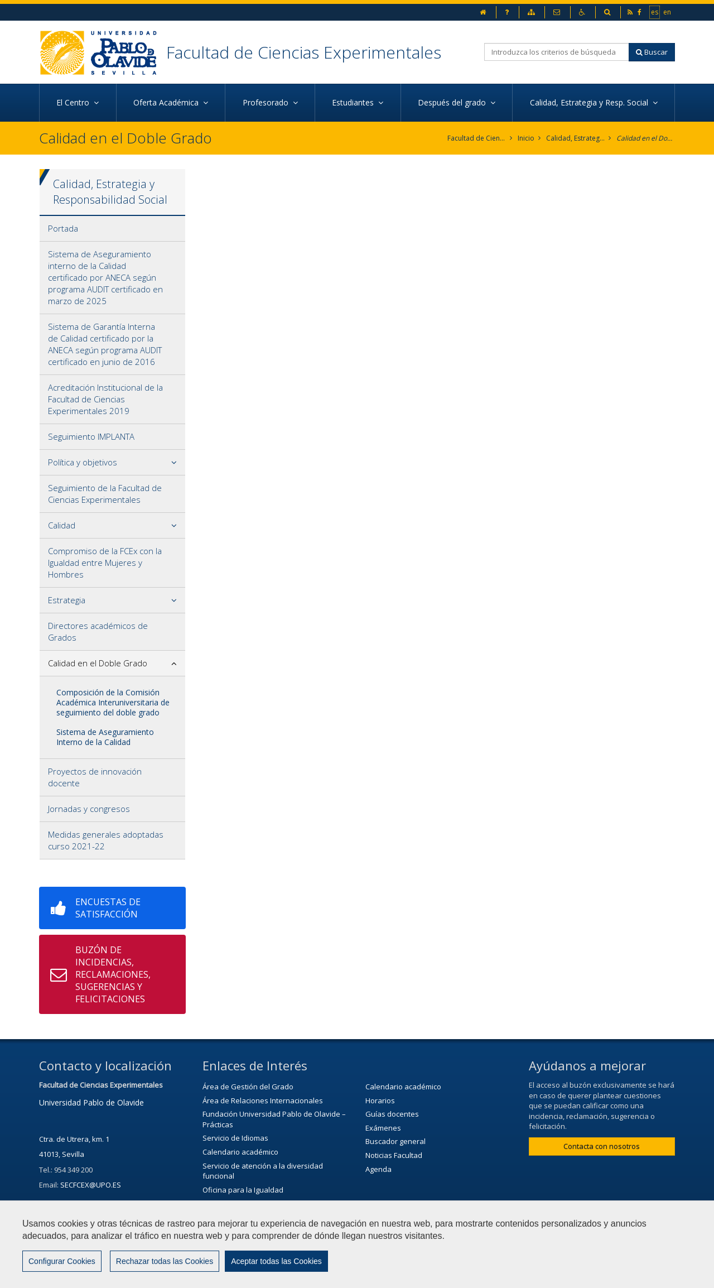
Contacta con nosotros (601, 1146)
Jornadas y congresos (89, 808)
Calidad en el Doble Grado (645, 138)
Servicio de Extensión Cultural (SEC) (261, 1217)
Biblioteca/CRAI (227, 1203)
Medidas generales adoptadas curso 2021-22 (105, 840)
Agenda (378, 1169)
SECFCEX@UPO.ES (90, 1185)
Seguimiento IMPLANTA (91, 436)
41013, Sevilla (61, 1154)
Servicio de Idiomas (235, 1138)
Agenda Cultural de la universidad (259, 1230)
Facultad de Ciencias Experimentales (303, 52)
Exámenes (383, 1128)
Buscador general (395, 1141)
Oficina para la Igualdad (242, 1190)
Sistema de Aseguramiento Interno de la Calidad (105, 737)
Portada (63, 228)
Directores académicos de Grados (98, 631)
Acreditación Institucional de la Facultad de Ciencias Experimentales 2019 (105, 399)
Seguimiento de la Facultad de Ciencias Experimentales (105, 493)
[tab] (112, 229)
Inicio (526, 138)
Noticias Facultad (393, 1155)
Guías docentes (392, 1114)
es (655, 12)
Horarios (380, 1100)
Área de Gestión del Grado (247, 1087)
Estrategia (66, 599)
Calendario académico (240, 1152)
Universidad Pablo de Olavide (91, 1102)
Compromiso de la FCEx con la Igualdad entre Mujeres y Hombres (105, 562)
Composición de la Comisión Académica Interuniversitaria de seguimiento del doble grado (113, 702)
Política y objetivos (82, 462)
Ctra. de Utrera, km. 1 (74, 1139)
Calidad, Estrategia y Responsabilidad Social (575, 138)
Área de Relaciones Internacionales (262, 1100)
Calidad (61, 525)
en (667, 12)
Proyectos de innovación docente (95, 777)
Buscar (652, 52)
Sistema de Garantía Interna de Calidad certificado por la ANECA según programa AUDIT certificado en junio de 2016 (105, 344)
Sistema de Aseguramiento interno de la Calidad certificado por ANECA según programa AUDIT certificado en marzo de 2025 (105, 277)
